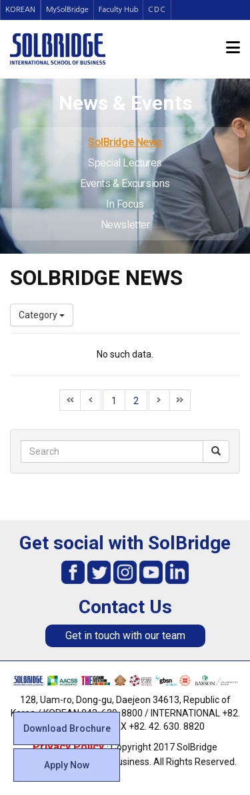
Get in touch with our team (125, 635)
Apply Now (66, 765)
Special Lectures (125, 162)
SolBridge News (125, 142)
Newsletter (125, 224)
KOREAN (20, 9)
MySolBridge (67, 9)
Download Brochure (67, 728)
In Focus (124, 204)
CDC (157, 9)
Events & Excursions (124, 183)
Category (42, 315)
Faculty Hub (119, 9)
